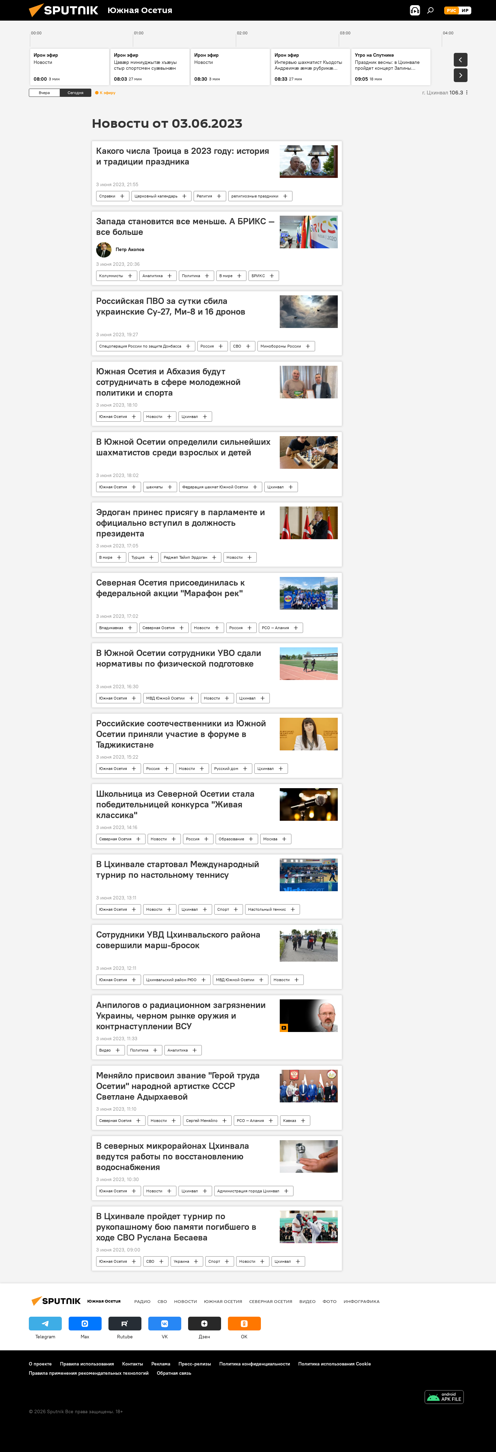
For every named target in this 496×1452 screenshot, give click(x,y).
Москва (270, 838)
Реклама (160, 1364)
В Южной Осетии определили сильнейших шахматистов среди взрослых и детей (183, 447)
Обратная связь (174, 1373)
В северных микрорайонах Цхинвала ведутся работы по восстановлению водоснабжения (172, 1156)
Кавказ (289, 1120)
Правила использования (87, 1364)
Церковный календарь (156, 195)
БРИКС (258, 275)
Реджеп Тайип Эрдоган (185, 557)
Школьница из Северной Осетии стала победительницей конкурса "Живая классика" (175, 804)
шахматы (154, 486)
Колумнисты (111, 275)
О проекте (40, 1364)
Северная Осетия (158, 627)
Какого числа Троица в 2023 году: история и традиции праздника (182, 156)
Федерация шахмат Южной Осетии (215, 486)
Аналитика (152, 275)
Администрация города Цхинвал (248, 1190)
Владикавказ (111, 627)
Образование (231, 838)
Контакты (132, 1364)
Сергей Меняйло (202, 1120)
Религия (204, 195)
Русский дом (226, 768)
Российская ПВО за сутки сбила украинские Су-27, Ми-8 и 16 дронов (170, 306)
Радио (142, 1301)
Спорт (223, 909)
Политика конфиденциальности (254, 1364)
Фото (330, 1301)
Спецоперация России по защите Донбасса (140, 346)
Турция (138, 557)
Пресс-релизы (194, 1364)
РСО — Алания (275, 627)
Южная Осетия (113, 416)
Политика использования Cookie (334, 1364)
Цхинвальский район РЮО (171, 979)
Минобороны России (281, 346)
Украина (181, 1261)
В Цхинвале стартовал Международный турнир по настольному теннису (177, 869)
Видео (105, 1050)
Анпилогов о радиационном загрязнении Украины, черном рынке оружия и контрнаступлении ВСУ (181, 1015)
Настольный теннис (267, 909)
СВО (237, 346)
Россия (207, 346)
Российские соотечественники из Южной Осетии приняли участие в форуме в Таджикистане (181, 734)
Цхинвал (190, 416)
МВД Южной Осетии (165, 698)
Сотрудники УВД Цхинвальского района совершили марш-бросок (178, 940)
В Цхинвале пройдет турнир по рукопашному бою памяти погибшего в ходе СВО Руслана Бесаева (176, 1227)
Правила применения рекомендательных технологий (89, 1373)
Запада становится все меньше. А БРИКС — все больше (185, 226)
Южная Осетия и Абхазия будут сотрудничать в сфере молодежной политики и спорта (168, 382)
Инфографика (362, 1301)
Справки (107, 195)
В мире (225, 275)
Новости (154, 416)
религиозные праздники (254, 195)
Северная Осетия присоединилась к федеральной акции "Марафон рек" (170, 588)
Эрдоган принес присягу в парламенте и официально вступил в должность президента (180, 523)
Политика (191, 275)
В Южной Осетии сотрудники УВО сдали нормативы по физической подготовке (178, 658)
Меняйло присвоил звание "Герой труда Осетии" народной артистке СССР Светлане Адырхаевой (178, 1086)
